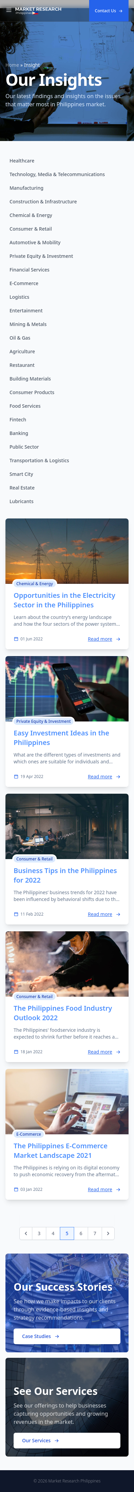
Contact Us (109, 11)
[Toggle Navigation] (8, 11)
